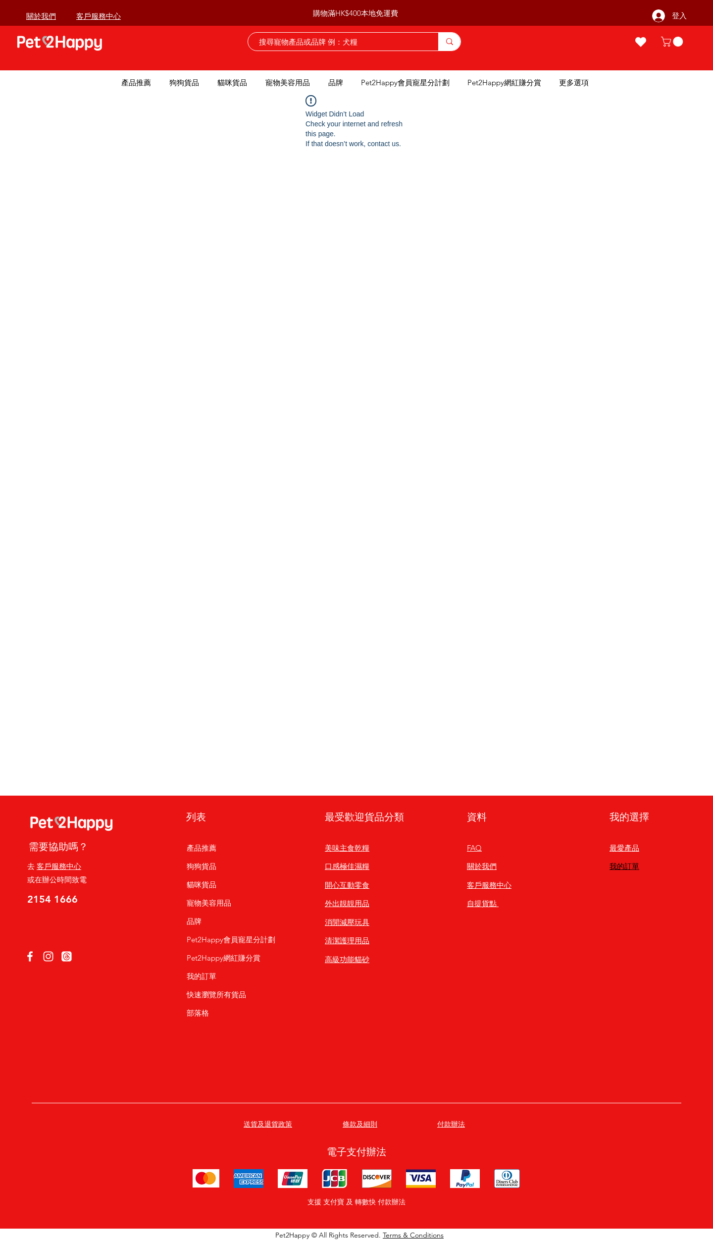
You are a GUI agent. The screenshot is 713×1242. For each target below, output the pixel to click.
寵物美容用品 (209, 903)
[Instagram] (48, 956)
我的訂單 (201, 976)
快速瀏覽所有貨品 (216, 994)
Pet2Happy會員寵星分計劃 (224, 939)
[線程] (66, 956)
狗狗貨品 (201, 866)
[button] (673, 42)
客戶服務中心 (59, 866)
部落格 (198, 1013)
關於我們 (482, 866)
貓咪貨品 (201, 884)
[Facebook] (30, 956)
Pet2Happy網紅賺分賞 (223, 958)
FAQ (474, 848)
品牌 (194, 921)
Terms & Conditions (413, 1235)
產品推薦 (201, 848)
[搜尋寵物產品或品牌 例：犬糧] (338, 42)
